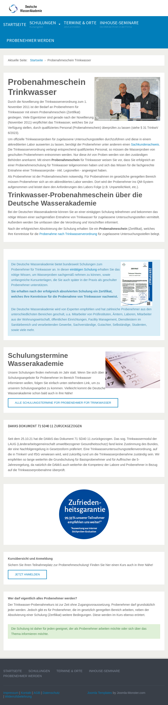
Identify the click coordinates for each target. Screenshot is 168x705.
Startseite (12, 671)
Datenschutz (51, 693)
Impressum (10, 693)
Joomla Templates (99, 693)
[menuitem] (14, 24)
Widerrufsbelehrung (18, 696)
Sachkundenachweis (145, 144)
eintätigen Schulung (83, 269)
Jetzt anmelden (27, 574)
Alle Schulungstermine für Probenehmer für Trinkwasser (63, 402)
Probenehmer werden (22, 676)
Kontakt (26, 693)
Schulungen (39, 671)
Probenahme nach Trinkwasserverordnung (68, 234)
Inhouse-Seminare (104, 671)
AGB (37, 693)
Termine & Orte (69, 671)
